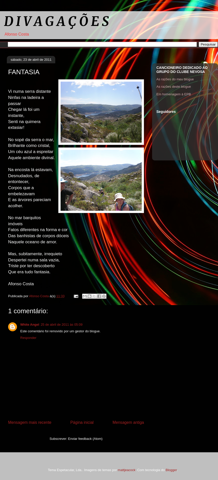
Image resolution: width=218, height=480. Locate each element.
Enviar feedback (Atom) (85, 439)
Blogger (171, 470)
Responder (28, 338)
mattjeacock (126, 470)
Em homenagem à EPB (173, 94)
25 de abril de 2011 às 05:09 (62, 324)
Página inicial (82, 422)
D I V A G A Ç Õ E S (56, 21)
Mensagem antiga (128, 422)
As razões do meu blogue (175, 79)
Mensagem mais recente (29, 422)
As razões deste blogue (173, 86)
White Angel (29, 324)
